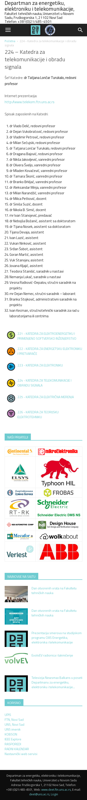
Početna (10, 41)
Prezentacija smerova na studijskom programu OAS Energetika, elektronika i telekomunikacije (57, 637)
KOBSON (11, 734)
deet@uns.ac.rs (39, 794)
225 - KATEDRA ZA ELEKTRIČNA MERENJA (45, 396)
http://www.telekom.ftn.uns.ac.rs (30, 102)
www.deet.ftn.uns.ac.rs (56, 790)
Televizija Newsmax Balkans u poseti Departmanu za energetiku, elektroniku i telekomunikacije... (57, 682)
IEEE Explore (13, 739)
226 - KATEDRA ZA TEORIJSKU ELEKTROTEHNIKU (38, 414)
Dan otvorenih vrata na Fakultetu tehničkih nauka (54, 590)
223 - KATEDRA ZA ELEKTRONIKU (40, 365)
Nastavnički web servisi (21, 753)
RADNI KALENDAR (17, 748)
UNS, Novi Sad (14, 724)
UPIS (8, 714)
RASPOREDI (13, 744)
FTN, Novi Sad (14, 719)
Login (54, 794)
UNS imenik (13, 729)
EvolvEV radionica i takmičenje (52, 655)
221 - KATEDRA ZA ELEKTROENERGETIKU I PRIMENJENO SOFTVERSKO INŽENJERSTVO (46, 336)
